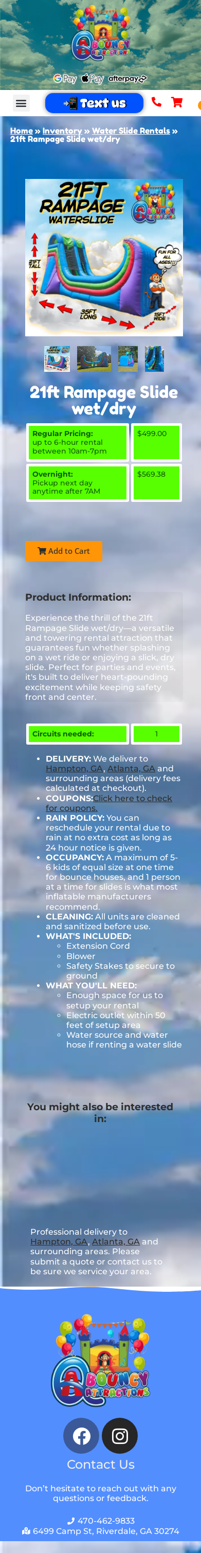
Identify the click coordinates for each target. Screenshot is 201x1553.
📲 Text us (94, 103)
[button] (21, 103)
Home (21, 130)
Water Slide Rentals (131, 130)
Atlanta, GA (131, 768)
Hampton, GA (74, 768)
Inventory (62, 130)
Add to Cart (64, 551)
